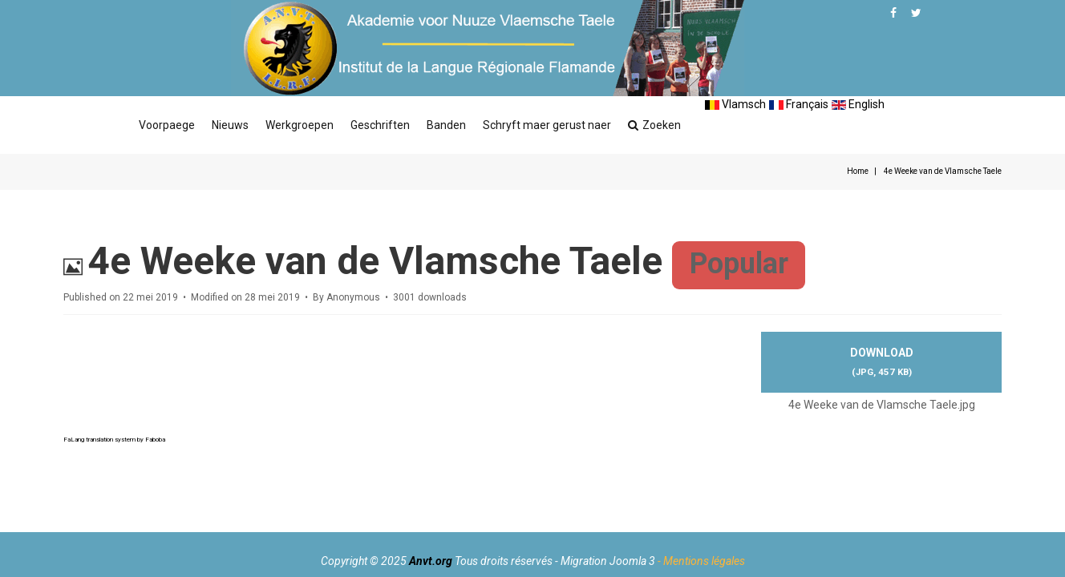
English (858, 104)
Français (798, 104)
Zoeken (654, 125)
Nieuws (230, 125)
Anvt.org (430, 561)
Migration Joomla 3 (608, 561)
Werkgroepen (299, 125)
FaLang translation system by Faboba (114, 439)
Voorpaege (167, 125)
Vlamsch (735, 104)
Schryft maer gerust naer (547, 125)
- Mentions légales (701, 561)
